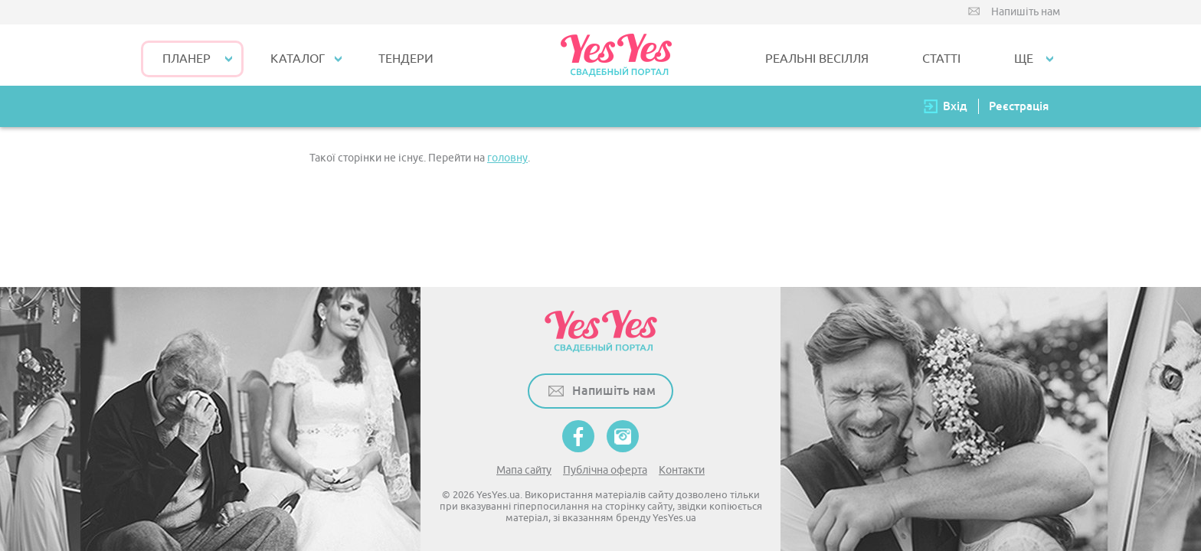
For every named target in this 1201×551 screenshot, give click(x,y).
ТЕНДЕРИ (406, 59)
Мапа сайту (523, 470)
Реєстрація (1019, 106)
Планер (186, 59)
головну (507, 158)
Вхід (955, 106)
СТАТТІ (941, 59)
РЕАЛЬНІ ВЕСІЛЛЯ (817, 59)
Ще (1023, 59)
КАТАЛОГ (297, 59)
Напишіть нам (1025, 11)
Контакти (682, 470)
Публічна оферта (605, 470)
